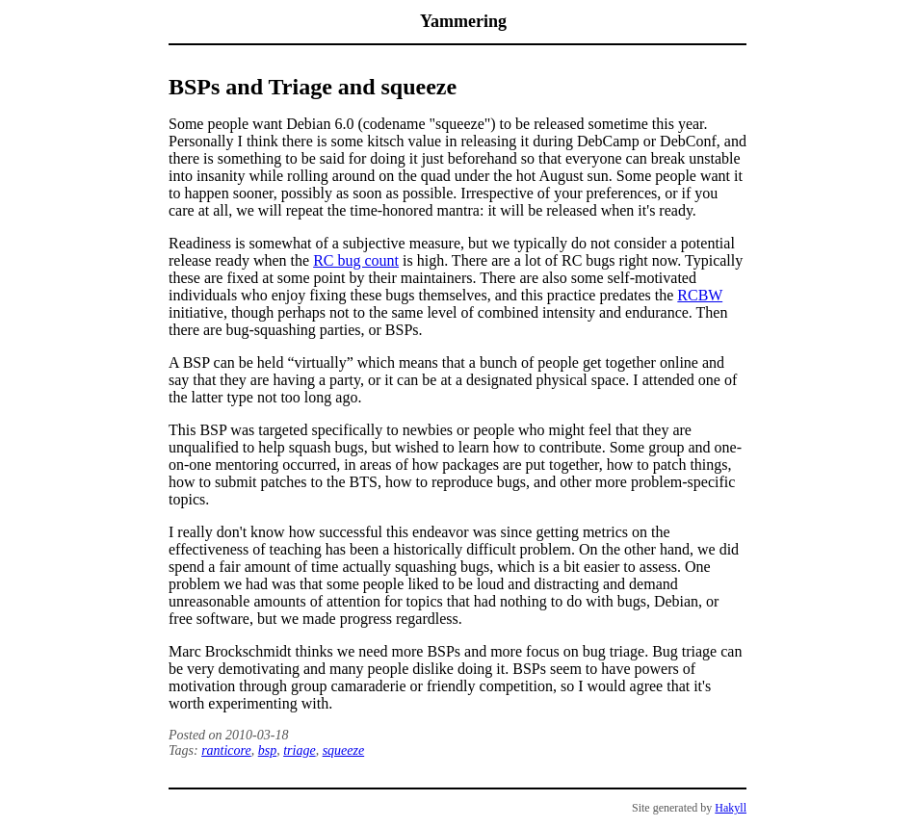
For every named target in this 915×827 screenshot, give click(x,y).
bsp (267, 750)
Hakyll (730, 807)
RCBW (699, 295)
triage (299, 750)
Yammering (463, 21)
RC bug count (356, 260)
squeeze (344, 750)
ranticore (226, 750)
